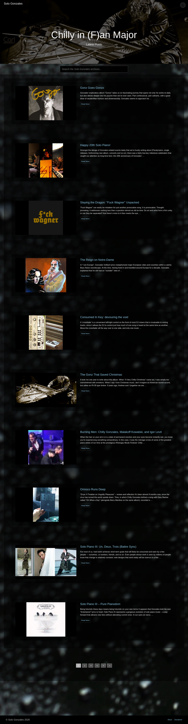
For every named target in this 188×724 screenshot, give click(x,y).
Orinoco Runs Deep (93, 489)
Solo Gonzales (13, 3)
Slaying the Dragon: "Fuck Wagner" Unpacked (109, 202)
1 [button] (78, 666)
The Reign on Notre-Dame (97, 259)
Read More (85, 104)
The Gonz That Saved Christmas (101, 374)
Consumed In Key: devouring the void (104, 317)
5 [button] (103, 666)
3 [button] (90, 666)
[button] (109, 666)
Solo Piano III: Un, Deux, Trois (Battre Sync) (108, 546)
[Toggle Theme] (183, 5)
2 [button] (84, 666)
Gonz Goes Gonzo (92, 87)
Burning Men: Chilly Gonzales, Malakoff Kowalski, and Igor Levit (121, 432)
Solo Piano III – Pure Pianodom (100, 604)
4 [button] (97, 666)
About (170, 720)
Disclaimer (178, 720)
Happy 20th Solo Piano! (95, 145)
